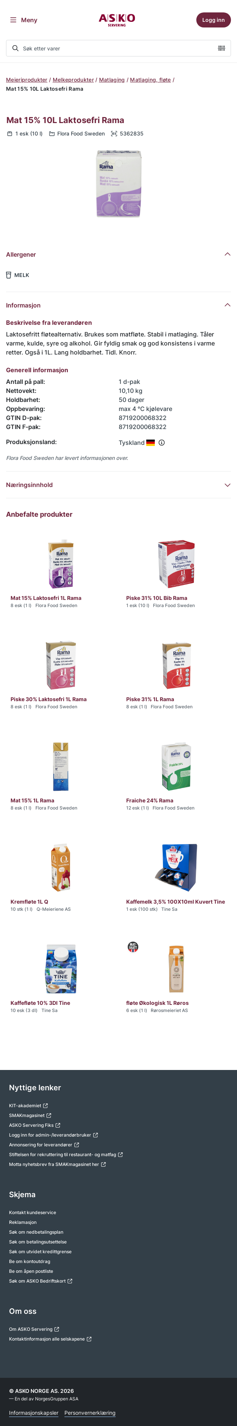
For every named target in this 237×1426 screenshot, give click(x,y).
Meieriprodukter (26, 79)
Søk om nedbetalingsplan (36, 1232)
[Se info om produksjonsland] (161, 442)
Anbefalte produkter (39, 514)
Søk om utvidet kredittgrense (40, 1251)
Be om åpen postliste (31, 1271)
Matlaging (112, 79)
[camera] (221, 48)
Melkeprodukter (73, 79)
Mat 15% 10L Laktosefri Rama (65, 120)
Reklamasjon (23, 1222)
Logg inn (213, 20)
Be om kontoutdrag (29, 1261)
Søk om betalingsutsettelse (38, 1242)
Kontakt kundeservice (32, 1212)
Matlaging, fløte (150, 79)
